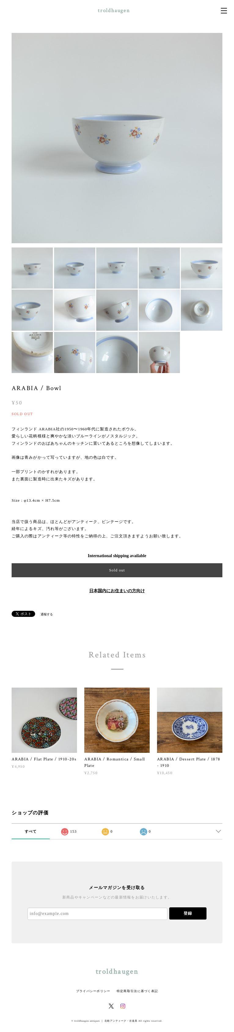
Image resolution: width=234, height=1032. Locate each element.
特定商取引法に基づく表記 (137, 991)
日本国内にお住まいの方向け (117, 591)
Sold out (117, 570)
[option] (117, 138)
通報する (47, 614)
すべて (31, 831)
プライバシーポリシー (93, 991)
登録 (188, 913)
